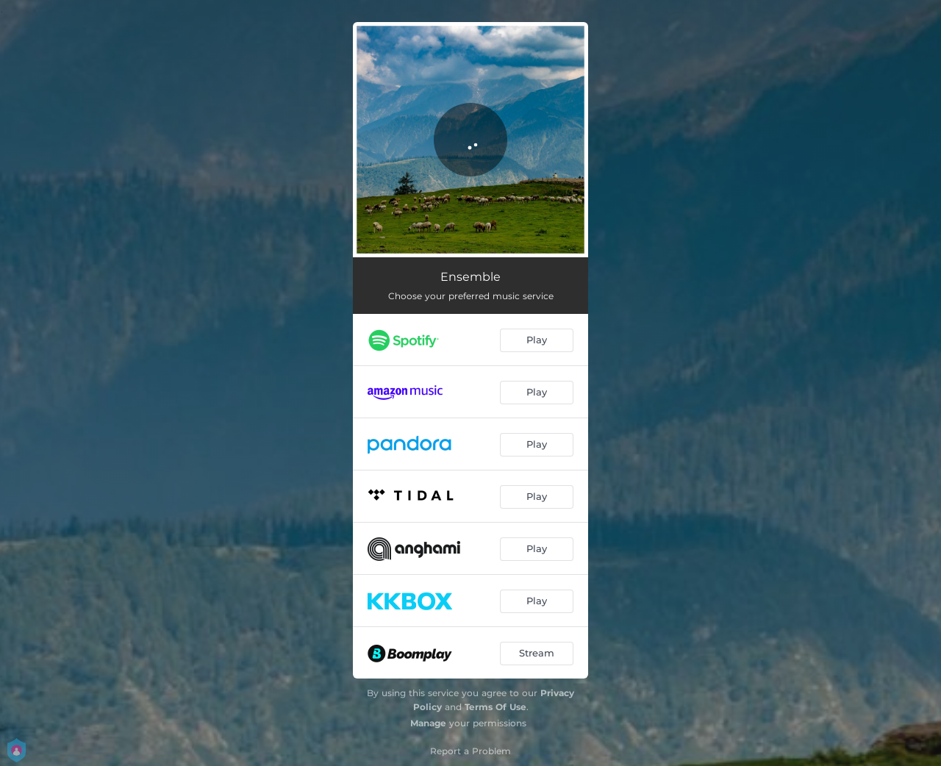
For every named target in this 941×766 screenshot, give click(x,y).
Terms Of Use (495, 706)
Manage (428, 723)
